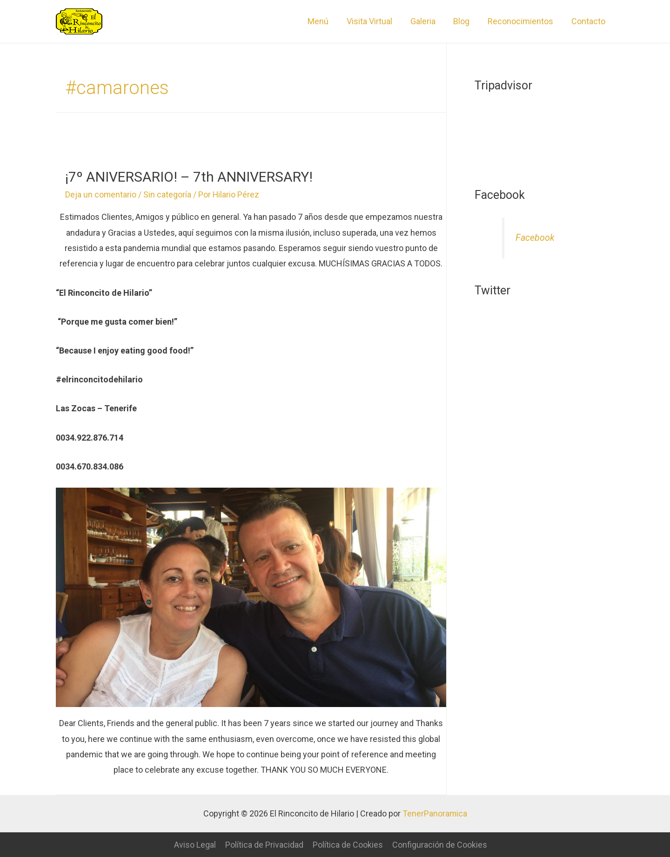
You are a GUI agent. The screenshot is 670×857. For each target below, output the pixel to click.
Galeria (427, 21)
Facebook (535, 237)
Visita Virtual (375, 21)
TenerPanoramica (434, 813)
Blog (464, 21)
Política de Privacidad (264, 845)
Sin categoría (168, 194)
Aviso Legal (195, 845)
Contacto (589, 21)
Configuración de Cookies (439, 845)
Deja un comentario (101, 194)
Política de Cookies (348, 845)
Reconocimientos (522, 21)
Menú (325, 21)
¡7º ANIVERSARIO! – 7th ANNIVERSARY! (189, 177)
